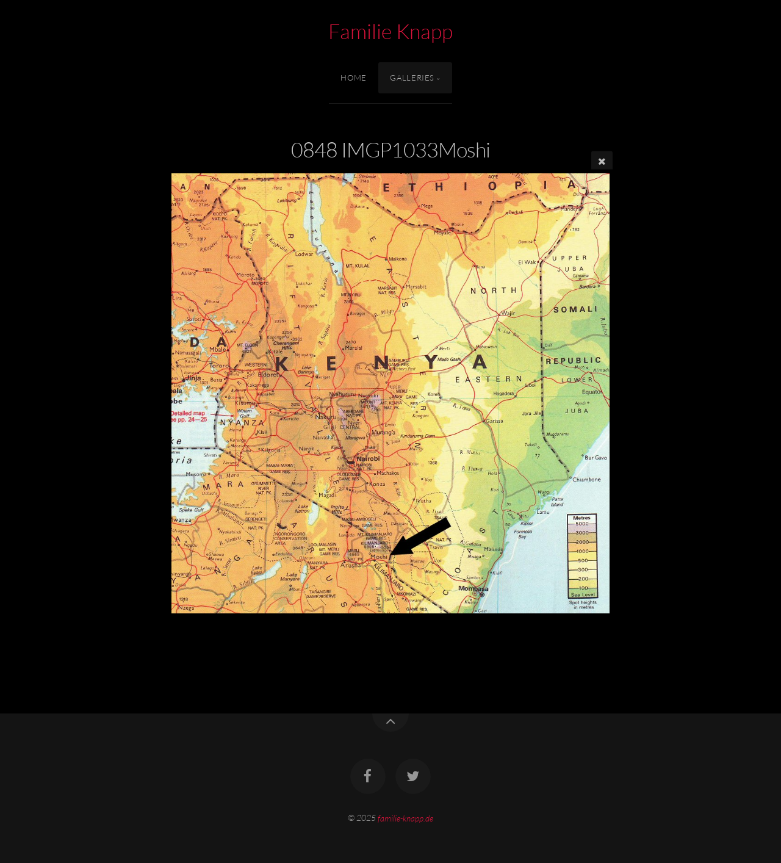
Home (353, 77)
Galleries (412, 77)
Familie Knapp (390, 31)
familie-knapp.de (405, 817)
